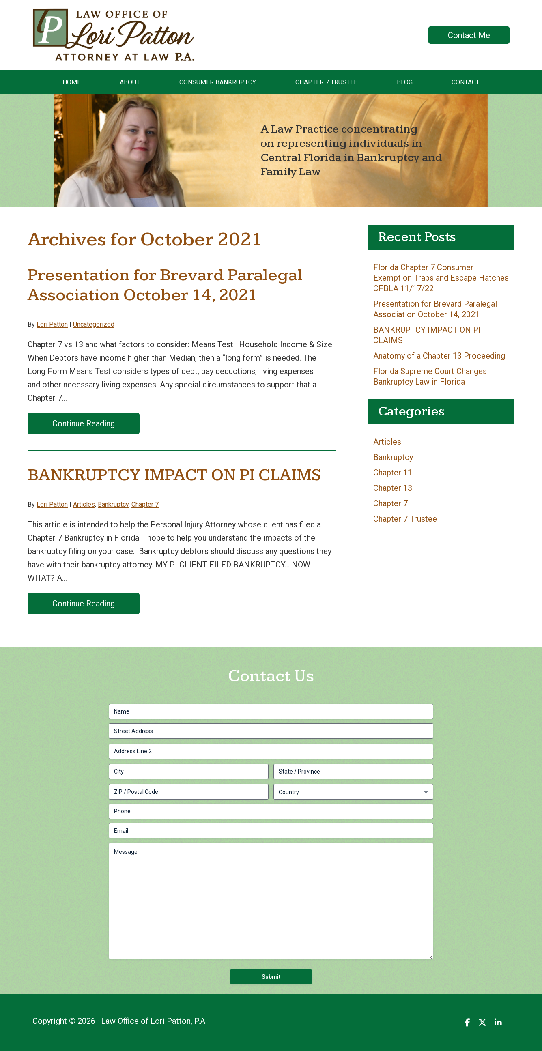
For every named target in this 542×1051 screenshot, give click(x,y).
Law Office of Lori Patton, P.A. (85, 14)
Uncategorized (93, 324)
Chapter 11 (392, 472)
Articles (84, 504)
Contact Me (469, 35)
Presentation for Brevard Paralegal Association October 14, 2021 (165, 285)
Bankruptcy (113, 504)
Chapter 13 (392, 488)
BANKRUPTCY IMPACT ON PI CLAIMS (174, 475)
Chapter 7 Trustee (405, 519)
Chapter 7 (145, 504)
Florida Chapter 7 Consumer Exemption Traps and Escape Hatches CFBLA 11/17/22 (441, 277)
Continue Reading (83, 423)
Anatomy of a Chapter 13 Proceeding (439, 356)
